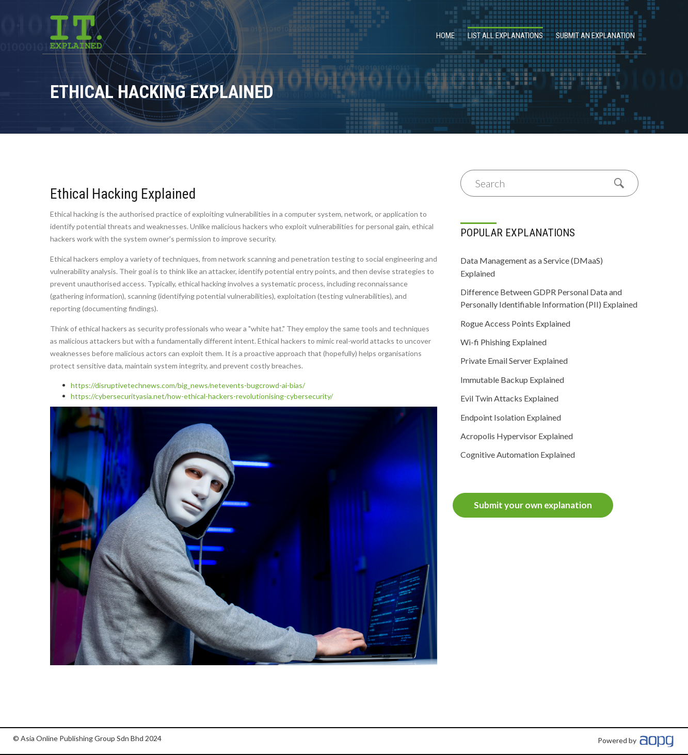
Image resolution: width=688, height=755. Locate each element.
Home (445, 35)
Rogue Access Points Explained (515, 323)
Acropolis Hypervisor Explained (516, 436)
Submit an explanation (595, 35)
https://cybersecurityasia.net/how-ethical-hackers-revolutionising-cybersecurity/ (202, 396)
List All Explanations (505, 35)
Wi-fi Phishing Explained (503, 342)
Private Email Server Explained (514, 360)
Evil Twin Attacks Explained (509, 398)
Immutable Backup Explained (512, 379)
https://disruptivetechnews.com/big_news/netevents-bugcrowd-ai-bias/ (188, 385)
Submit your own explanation (533, 505)
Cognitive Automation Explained (517, 454)
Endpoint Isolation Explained (510, 417)
